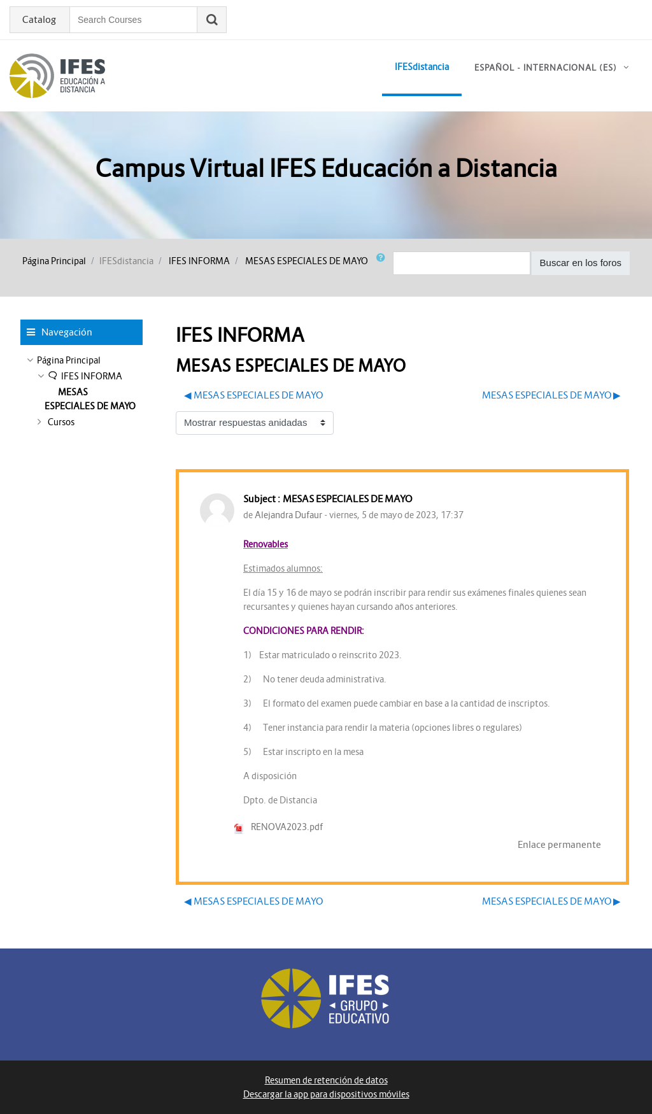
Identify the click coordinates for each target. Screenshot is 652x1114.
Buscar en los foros (580, 262)
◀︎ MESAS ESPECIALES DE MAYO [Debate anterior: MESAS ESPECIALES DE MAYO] (253, 395)
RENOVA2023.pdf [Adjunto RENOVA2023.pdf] (278, 827)
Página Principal (54, 261)
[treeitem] (81, 360)
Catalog (39, 19)
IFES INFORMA (199, 261)
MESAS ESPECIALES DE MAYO (306, 261)
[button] (383, 263)
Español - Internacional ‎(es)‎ (545, 67)
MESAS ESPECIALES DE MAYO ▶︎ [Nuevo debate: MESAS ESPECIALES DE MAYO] (551, 395)
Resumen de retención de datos (326, 1080)
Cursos (61, 422)
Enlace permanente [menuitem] (559, 844)
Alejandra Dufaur (288, 515)
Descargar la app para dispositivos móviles (326, 1094)
